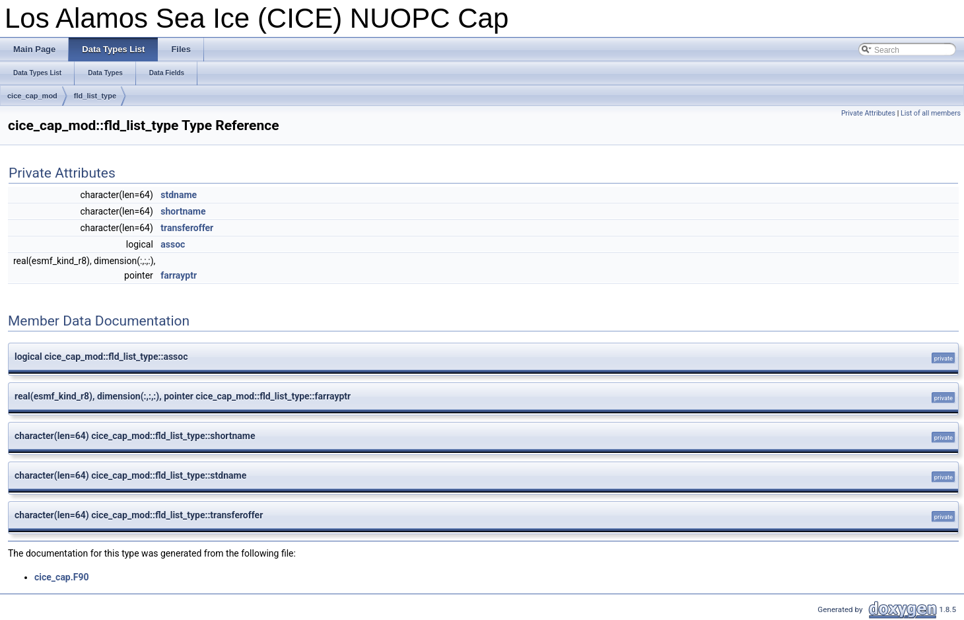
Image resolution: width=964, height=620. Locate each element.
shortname (182, 211)
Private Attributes (868, 113)
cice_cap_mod (32, 96)
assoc (172, 244)
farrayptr (178, 275)
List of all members (931, 113)
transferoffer (186, 228)
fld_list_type (95, 96)
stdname (178, 194)
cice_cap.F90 (61, 577)
